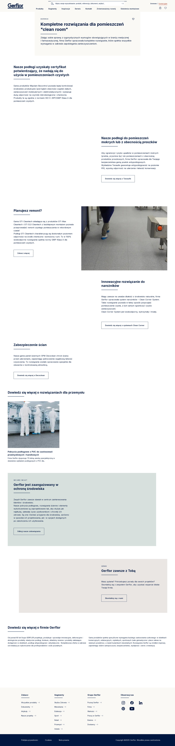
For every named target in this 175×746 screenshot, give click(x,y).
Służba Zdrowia (60, 714)
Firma (90, 718)
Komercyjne (163, 3)
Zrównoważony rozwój (106, 9)
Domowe (153, 3)
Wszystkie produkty (29, 714)
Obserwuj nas (127, 706)
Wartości (91, 723)
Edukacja (57, 723)
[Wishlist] (165, 8)
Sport (56, 727)
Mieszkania (58, 718)
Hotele (57, 740)
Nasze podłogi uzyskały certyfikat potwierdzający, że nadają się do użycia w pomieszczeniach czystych (41, 71)
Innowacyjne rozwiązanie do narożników (123, 284)
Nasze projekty (27, 727)
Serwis (78, 9)
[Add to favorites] (133, 19)
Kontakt (89, 9)
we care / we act (20, 510)
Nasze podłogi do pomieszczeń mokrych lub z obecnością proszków (129, 140)
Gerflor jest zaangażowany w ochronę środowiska (36, 517)
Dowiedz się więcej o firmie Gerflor (34, 669)
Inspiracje (66, 9)
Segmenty (52, 9)
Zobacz (24, 706)
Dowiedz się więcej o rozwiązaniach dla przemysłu (46, 423)
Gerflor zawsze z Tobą (118, 607)
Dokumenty (25, 718)
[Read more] (33, 463)
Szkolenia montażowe (130, 9)
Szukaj (52, 3)
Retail (56, 732)
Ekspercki (44, 19)
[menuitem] (40, 10)
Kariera (90, 732)
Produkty (39, 9)
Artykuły (24, 723)
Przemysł (57, 736)
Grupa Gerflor (94, 706)
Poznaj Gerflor (93, 714)
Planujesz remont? (28, 210)
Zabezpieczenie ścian (30, 354)
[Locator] (160, 8)
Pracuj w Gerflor (94, 727)
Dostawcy (91, 736)
